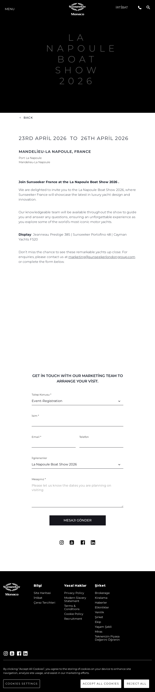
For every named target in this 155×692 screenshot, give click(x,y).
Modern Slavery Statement (75, 599)
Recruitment (73, 619)
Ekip (98, 622)
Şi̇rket (99, 617)
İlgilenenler (39, 458)
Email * (36, 436)
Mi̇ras (98, 631)
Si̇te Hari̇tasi (42, 593)
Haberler (101, 602)
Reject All (137, 683)
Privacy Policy (74, 593)
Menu (10, 9)
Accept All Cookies (101, 683)
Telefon (84, 436)
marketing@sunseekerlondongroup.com (101, 257)
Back (28, 117)
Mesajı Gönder (78, 520)
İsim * (35, 415)
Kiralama (101, 598)
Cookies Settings (21, 683)
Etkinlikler (102, 607)
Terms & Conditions (72, 607)
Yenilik (99, 612)
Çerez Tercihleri (44, 602)
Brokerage (102, 593)
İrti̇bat (122, 7)
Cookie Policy (73, 614)
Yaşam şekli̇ (103, 627)
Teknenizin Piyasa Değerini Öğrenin (107, 638)
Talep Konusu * (41, 394)
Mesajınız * (39, 479)
